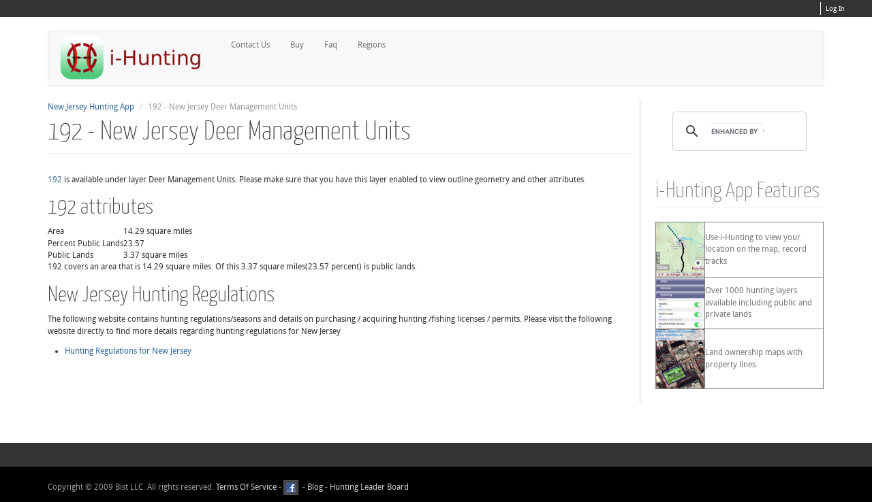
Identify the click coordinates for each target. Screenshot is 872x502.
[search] (737, 131)
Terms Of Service (246, 487)
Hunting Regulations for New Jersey (128, 351)
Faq (330, 45)
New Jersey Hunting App (91, 107)
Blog (315, 487)
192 (55, 179)
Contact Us (250, 45)
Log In (835, 9)
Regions (372, 45)
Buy (297, 45)
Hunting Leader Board (368, 487)
